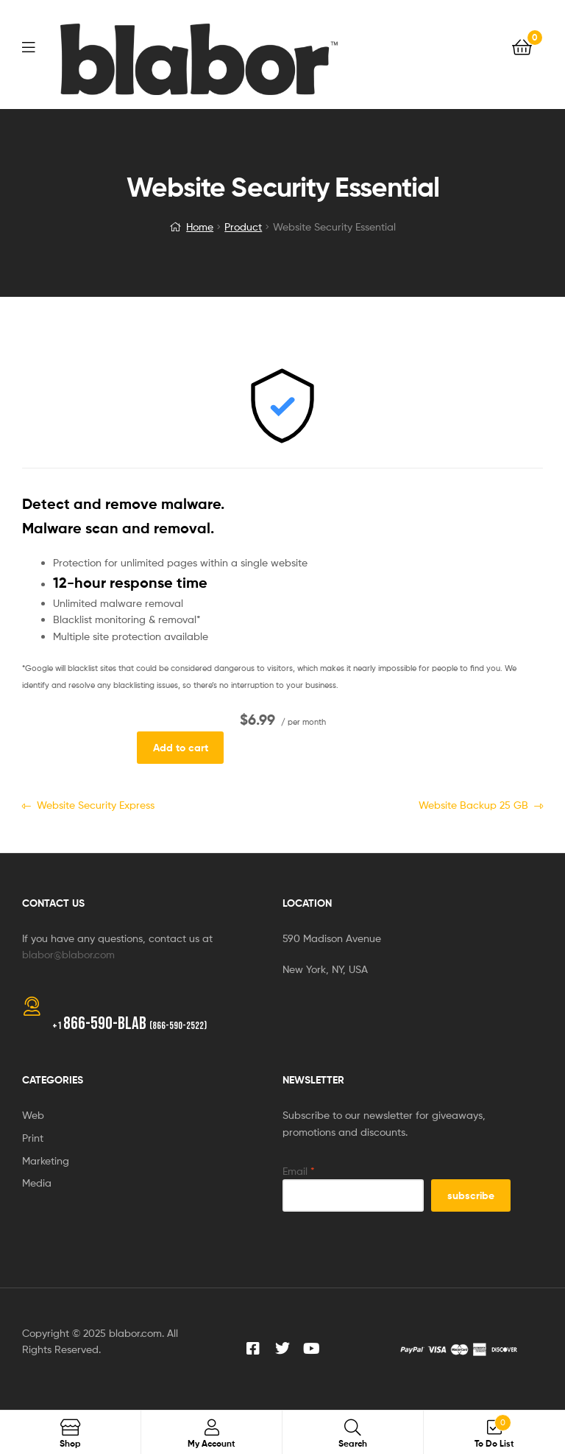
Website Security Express (95, 804)
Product (243, 226)
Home (199, 226)
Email (298, 1171)
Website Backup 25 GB (473, 804)
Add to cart (180, 747)
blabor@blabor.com (68, 954)
